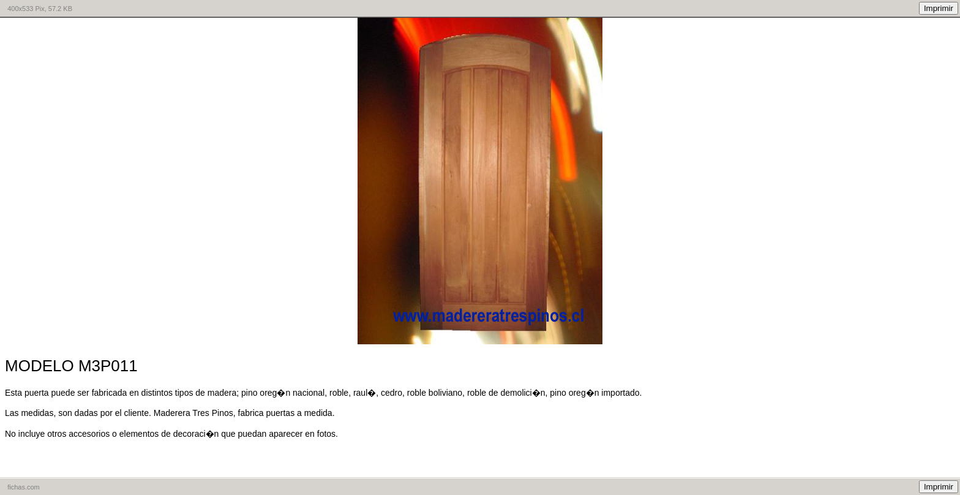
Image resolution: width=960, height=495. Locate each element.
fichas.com (23, 487)
